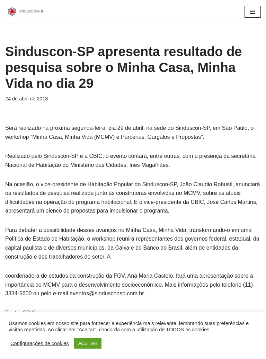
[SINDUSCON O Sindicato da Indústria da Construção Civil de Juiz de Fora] (26, 11)
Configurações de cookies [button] (39, 343)
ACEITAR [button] (87, 343)
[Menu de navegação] (253, 12)
